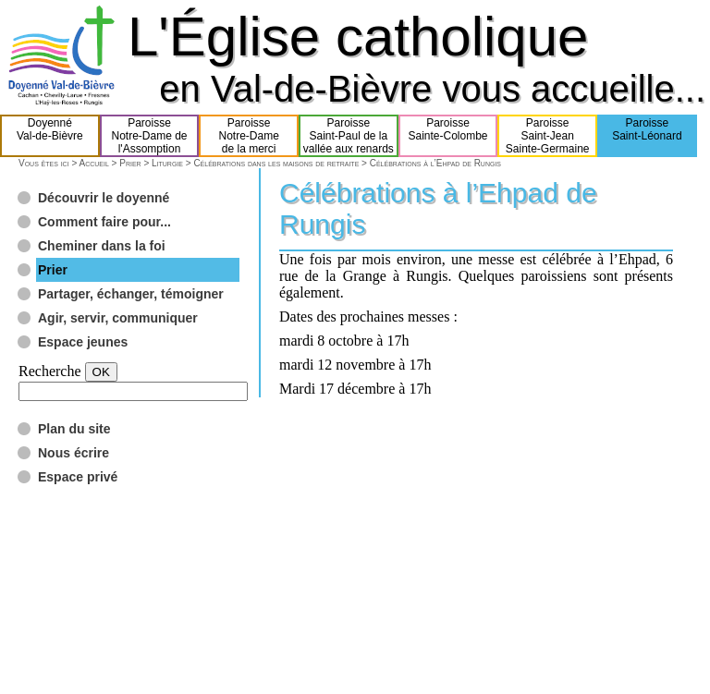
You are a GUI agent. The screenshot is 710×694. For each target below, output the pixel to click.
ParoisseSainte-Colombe (448, 135)
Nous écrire (73, 452)
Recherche (49, 371)
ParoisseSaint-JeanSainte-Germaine (548, 135)
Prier (130, 163)
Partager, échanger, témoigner (131, 293)
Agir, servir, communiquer (118, 317)
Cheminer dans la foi (101, 245)
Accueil (93, 163)
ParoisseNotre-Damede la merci (249, 135)
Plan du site (74, 428)
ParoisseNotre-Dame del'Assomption (149, 135)
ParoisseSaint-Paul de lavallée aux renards (348, 135)
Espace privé (77, 476)
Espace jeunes (83, 342)
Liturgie (167, 163)
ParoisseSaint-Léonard (646, 135)
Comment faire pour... (104, 221)
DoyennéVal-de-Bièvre (50, 135)
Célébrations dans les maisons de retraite (276, 163)
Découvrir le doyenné (103, 197)
